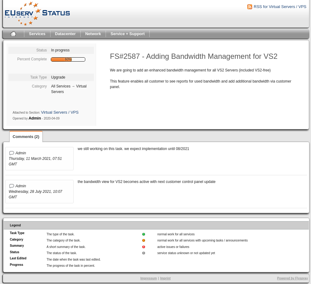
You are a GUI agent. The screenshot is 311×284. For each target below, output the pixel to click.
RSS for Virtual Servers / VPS (280, 6)
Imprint (165, 278)
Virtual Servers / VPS (60, 112)
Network (93, 33)
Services (37, 33)
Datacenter (65, 33)
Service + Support (128, 33)
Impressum (148, 278)
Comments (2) (26, 136)
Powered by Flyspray (292, 278)
